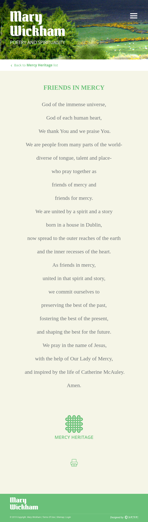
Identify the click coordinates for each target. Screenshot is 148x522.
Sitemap (60, 517)
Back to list (34, 65)
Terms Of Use (48, 517)
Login (68, 517)
